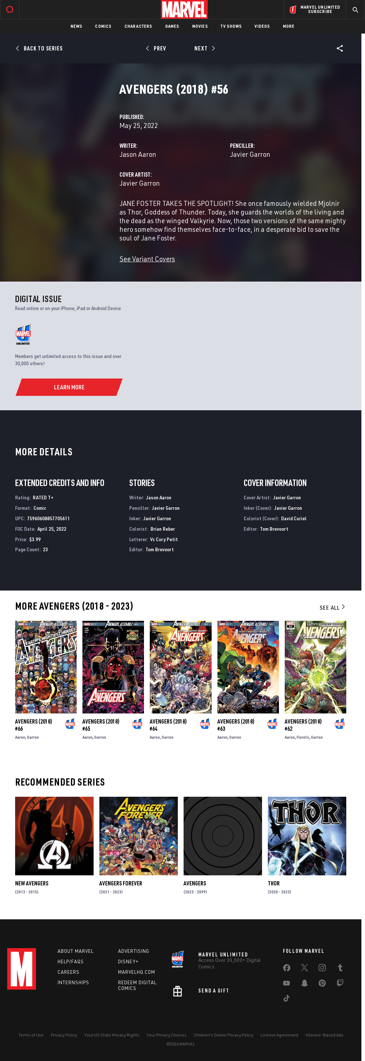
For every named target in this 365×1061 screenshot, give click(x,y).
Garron (33, 737)
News (76, 26)
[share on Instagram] (322, 969)
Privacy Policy (64, 1035)
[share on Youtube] (286, 984)
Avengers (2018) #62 (303, 725)
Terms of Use (31, 1035)
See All (333, 607)
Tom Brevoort (159, 549)
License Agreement (279, 1035)
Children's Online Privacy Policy (223, 1035)
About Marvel (76, 951)
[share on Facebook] (286, 969)
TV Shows (231, 26)
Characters (138, 26)
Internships (73, 982)
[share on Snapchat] (304, 984)
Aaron (20, 737)
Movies (200, 26)
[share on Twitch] (340, 984)
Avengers (195, 883)
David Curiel (294, 518)
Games (172, 26)
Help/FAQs (71, 961)
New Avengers (31, 883)
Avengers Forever (120, 883)
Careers (69, 972)
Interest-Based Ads (324, 1035)
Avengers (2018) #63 (235, 725)
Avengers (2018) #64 (168, 725)
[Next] (204, 48)
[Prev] (157, 48)
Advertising (133, 951)
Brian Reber (162, 529)
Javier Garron (250, 154)
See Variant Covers (147, 259)
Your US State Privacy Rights (111, 1035)
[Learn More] (68, 387)
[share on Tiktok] (286, 999)
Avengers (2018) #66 (33, 725)
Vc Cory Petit (164, 539)
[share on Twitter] (304, 969)
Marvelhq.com (136, 972)
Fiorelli (303, 737)
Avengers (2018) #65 (101, 725)
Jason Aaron (138, 154)
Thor (274, 883)
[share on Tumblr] (340, 969)
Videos (262, 26)
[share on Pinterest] (322, 984)
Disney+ (128, 961)
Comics (103, 26)
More (289, 26)
